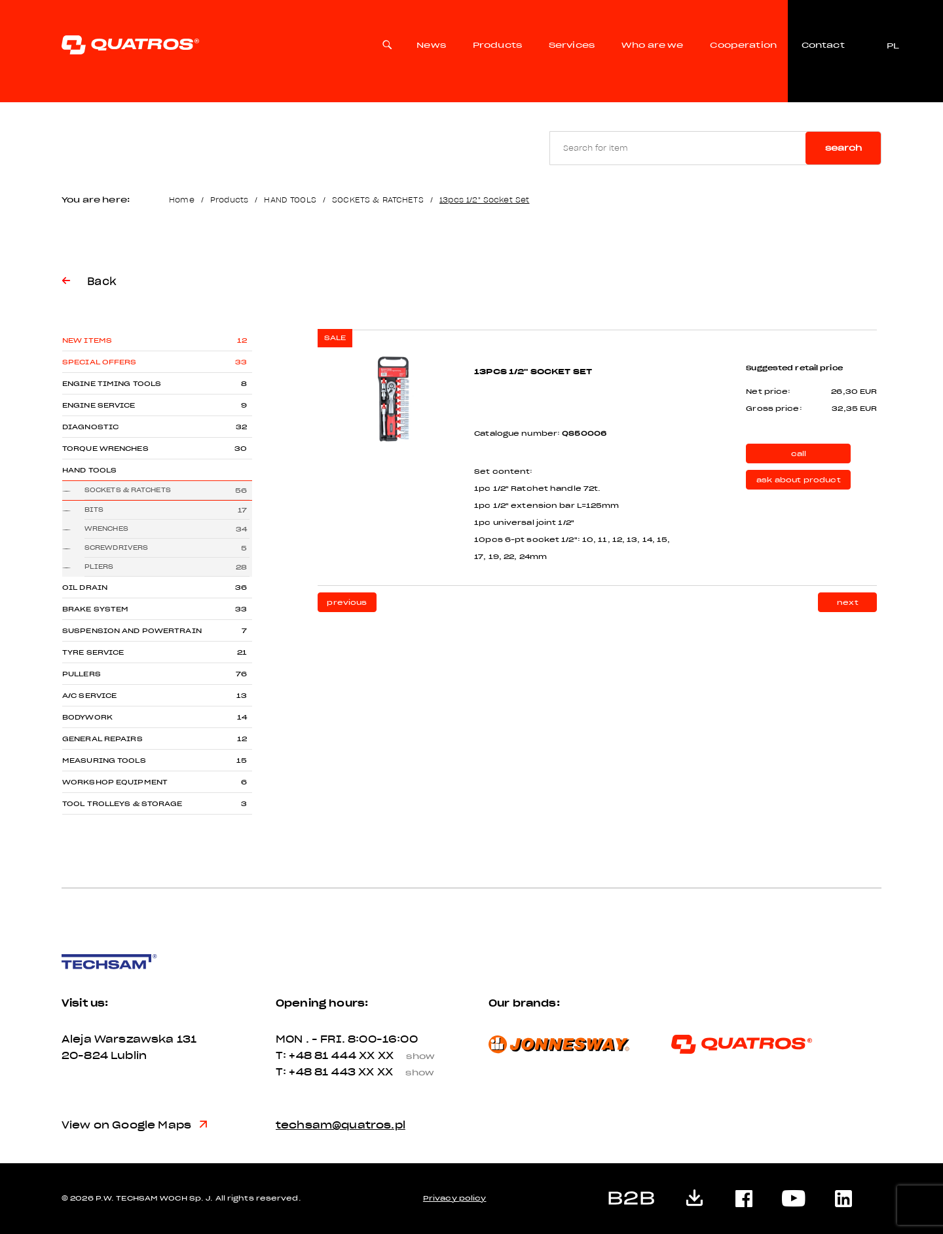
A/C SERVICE (89, 695)
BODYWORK (87, 717)
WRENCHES (106, 528)
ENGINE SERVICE (99, 405)
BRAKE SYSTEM (95, 609)
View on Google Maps (134, 1125)
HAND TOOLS (290, 199)
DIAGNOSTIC (90, 427)
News (431, 46)
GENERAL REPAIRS (102, 739)
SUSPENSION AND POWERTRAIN (132, 631)
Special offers (99, 362)
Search (843, 148)
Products (497, 46)
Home (181, 199)
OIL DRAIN (84, 587)
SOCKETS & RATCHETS (378, 199)
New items (87, 340)
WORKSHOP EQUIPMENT (115, 782)
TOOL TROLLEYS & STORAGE (122, 804)
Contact (823, 46)
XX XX (402, 1056)
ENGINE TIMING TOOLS (111, 383)
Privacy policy (455, 1198)
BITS (93, 509)
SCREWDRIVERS (116, 547)
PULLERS (81, 674)
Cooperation (743, 46)
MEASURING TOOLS (104, 760)
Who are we (652, 46)
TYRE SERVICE (93, 652)
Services (572, 46)
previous (347, 602)
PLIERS (99, 566)
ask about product (798, 480)
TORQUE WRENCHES (105, 448)
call (799, 454)
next (848, 602)
